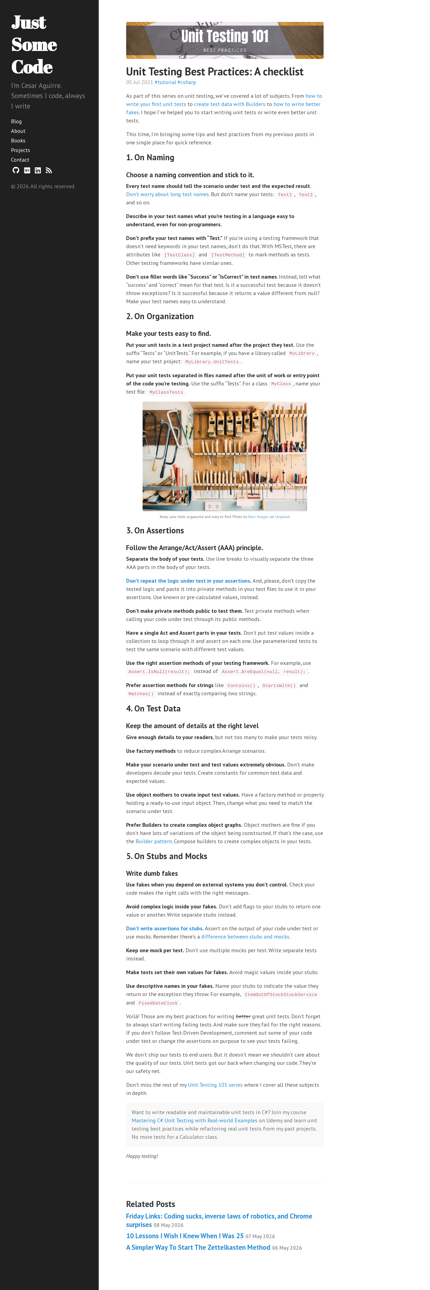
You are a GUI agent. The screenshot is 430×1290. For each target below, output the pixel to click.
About (18, 131)
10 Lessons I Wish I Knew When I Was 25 (200, 1235)
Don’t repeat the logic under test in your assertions (188, 580)
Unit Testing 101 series (215, 1084)
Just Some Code (33, 44)
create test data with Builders (229, 104)
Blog (16, 121)
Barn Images (258, 516)
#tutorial (165, 82)
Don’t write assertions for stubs (164, 928)
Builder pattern (153, 841)
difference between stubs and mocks (245, 936)
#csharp (186, 82)
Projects (20, 150)
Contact (20, 159)
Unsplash (282, 516)
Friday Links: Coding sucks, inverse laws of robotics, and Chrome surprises (219, 1220)
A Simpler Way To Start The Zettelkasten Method (214, 1247)
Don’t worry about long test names (167, 194)
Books (18, 140)
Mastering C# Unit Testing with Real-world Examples (195, 1120)
